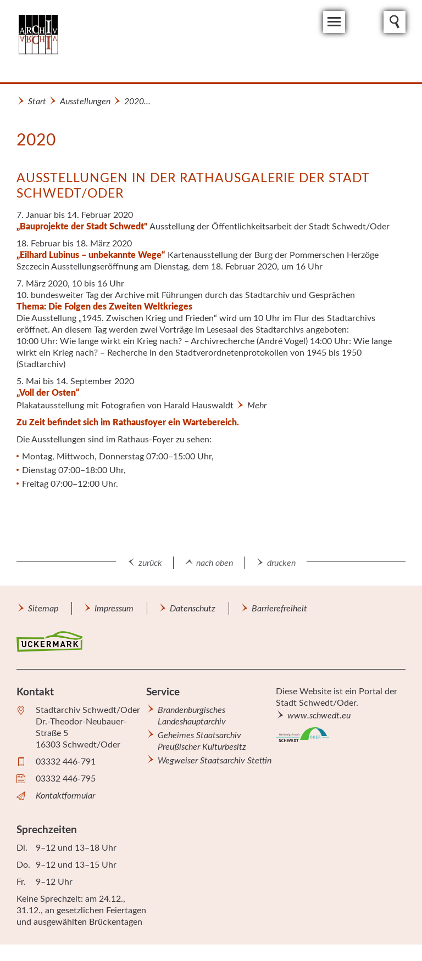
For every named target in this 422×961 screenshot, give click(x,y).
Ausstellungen (85, 101)
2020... (137, 101)
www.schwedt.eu (319, 715)
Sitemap (43, 608)
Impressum (114, 608)
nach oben (214, 563)
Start (37, 101)
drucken (281, 563)
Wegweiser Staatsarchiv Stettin (214, 760)
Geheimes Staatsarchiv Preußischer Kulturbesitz (202, 741)
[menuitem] (42, 608)
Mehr (256, 405)
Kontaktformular (65, 795)
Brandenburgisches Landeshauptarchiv (192, 716)
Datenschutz (192, 608)
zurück (150, 563)
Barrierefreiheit (279, 608)
